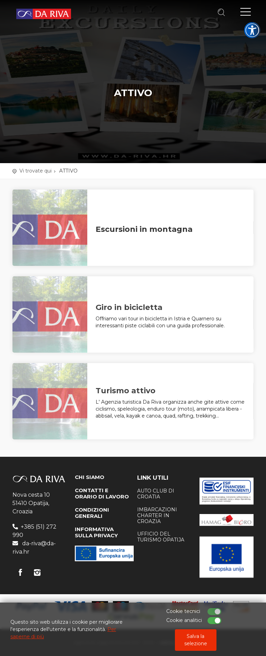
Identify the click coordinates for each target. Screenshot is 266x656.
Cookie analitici (184, 620)
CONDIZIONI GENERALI (92, 512)
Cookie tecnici (183, 611)
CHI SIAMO (89, 477)
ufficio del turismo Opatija (160, 537)
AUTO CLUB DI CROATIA (155, 494)
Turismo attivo (126, 390)
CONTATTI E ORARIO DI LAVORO (102, 493)
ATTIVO (68, 171)
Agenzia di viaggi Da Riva (43, 14)
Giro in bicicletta (129, 307)
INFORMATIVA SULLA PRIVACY (96, 532)
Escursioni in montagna (144, 229)
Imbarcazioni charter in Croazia (157, 515)
